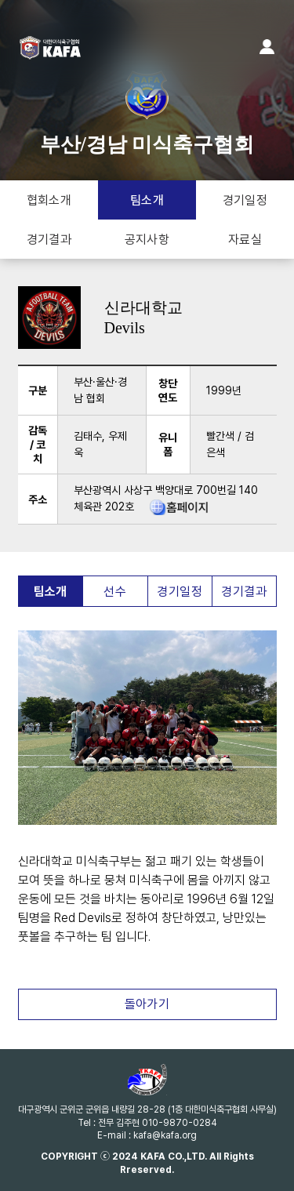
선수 (114, 591)
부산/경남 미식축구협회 (147, 119)
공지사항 (147, 239)
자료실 (245, 239)
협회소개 (49, 200)
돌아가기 (147, 1004)
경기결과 (49, 239)
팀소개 (147, 200)
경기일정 (245, 200)
